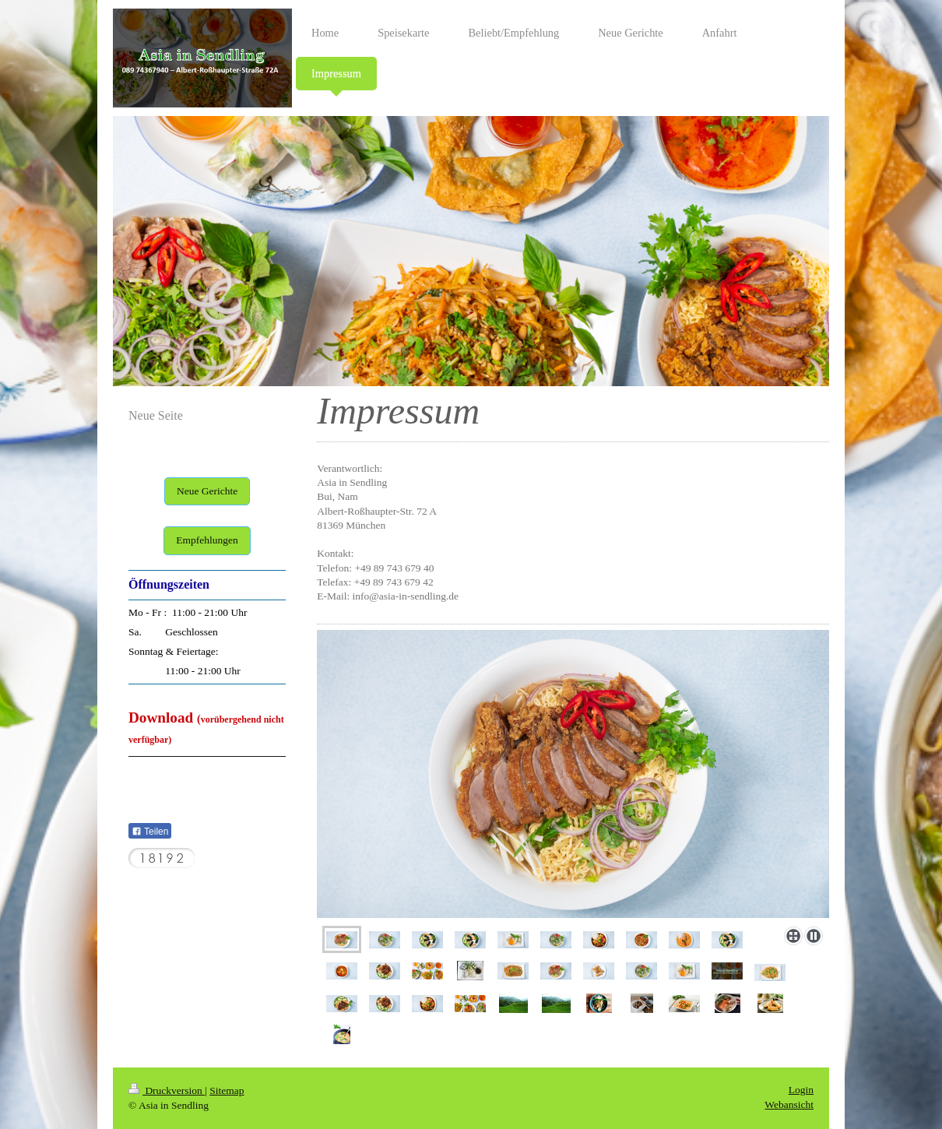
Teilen (150, 831)
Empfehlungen (206, 540)
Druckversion (166, 1090)
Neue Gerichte (207, 491)
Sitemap (226, 1090)
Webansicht (789, 1104)
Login (801, 1090)
